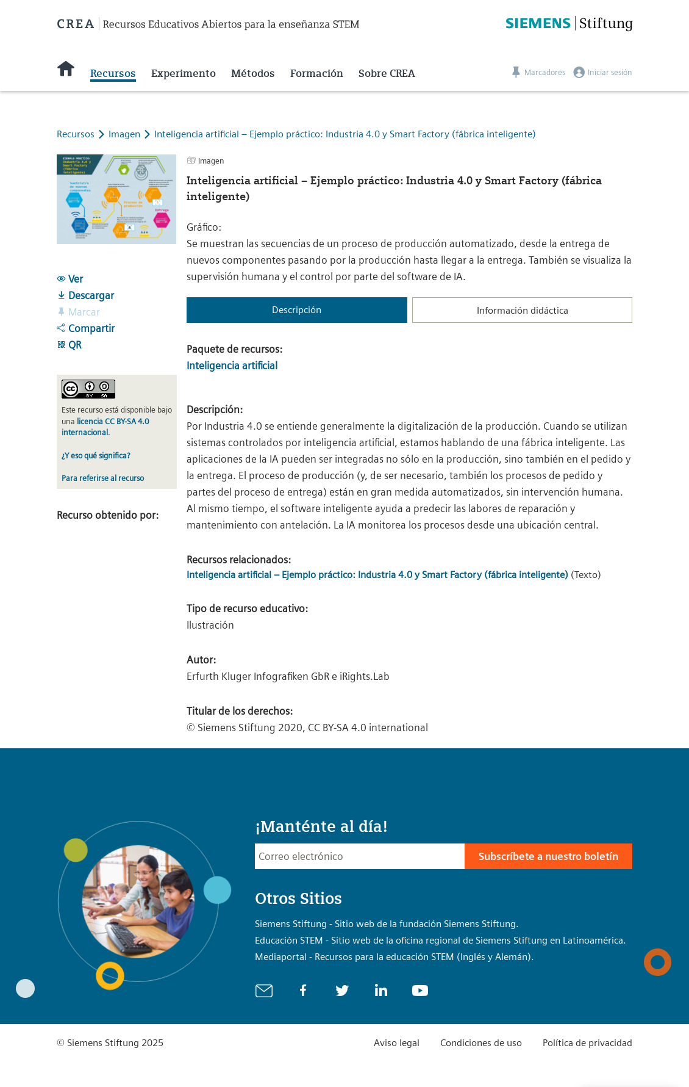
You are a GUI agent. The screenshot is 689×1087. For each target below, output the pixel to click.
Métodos (253, 73)
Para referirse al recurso (103, 478)
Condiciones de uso (481, 1043)
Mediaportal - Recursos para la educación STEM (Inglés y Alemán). (394, 956)
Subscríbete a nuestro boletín (548, 856)
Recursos (113, 73)
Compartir (86, 328)
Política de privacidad (587, 1043)
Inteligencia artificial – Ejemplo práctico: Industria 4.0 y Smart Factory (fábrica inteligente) (345, 134)
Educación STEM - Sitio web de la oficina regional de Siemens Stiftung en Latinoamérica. (440, 940)
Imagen (126, 134)
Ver (70, 279)
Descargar (85, 295)
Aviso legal (396, 1043)
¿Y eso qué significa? (96, 455)
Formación (316, 73)
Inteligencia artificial (232, 365)
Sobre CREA (387, 73)
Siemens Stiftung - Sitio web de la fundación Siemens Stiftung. (387, 924)
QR (69, 345)
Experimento (183, 73)
